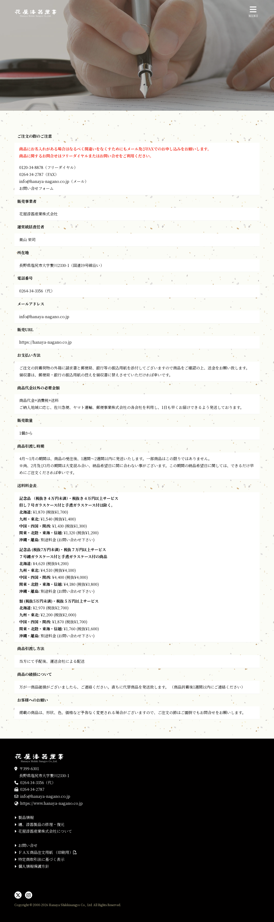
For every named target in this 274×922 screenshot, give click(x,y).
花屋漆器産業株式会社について (45, 831)
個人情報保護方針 (33, 866)
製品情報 (26, 817)
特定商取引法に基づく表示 (41, 859)
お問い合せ (27, 845)
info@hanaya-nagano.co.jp (44, 181)
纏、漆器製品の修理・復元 (41, 824)
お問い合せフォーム (36, 188)
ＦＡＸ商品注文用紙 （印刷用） (47, 852)
